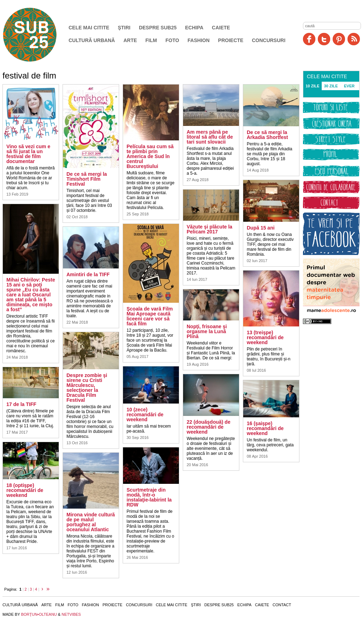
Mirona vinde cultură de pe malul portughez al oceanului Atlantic (90, 522)
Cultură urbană (92, 40)
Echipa (194, 27)
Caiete (221, 27)
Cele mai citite (89, 27)
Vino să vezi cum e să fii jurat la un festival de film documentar (28, 154)
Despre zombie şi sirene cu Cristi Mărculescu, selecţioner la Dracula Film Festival (86, 387)
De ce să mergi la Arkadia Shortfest (267, 134)
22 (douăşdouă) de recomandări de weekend (208, 427)
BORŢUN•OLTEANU (39, 614)
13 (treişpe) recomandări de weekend (265, 337)
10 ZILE (312, 86)
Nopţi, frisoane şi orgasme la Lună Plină (207, 331)
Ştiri (124, 27)
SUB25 (37, 34)
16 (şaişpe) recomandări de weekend (265, 428)
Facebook (309, 39)
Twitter (324, 39)
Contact (282, 605)
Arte (130, 40)
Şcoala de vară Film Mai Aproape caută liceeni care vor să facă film (150, 316)
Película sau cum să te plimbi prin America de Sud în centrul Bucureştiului (150, 156)
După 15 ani (261, 228)
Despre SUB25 (158, 27)
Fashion (199, 40)
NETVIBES (71, 614)
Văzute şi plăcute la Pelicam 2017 (209, 229)
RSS (354, 39)
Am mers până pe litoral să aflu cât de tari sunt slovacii (210, 137)
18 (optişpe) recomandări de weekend (24, 490)
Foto (172, 40)
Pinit (339, 39)
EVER (349, 86)
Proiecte (231, 40)
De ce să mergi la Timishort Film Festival (86, 179)
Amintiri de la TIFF (88, 274)
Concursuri (268, 40)
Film (151, 40)
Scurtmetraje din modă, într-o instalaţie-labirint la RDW (149, 497)
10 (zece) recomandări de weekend (145, 414)
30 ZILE (331, 86)
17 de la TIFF (21, 404)
